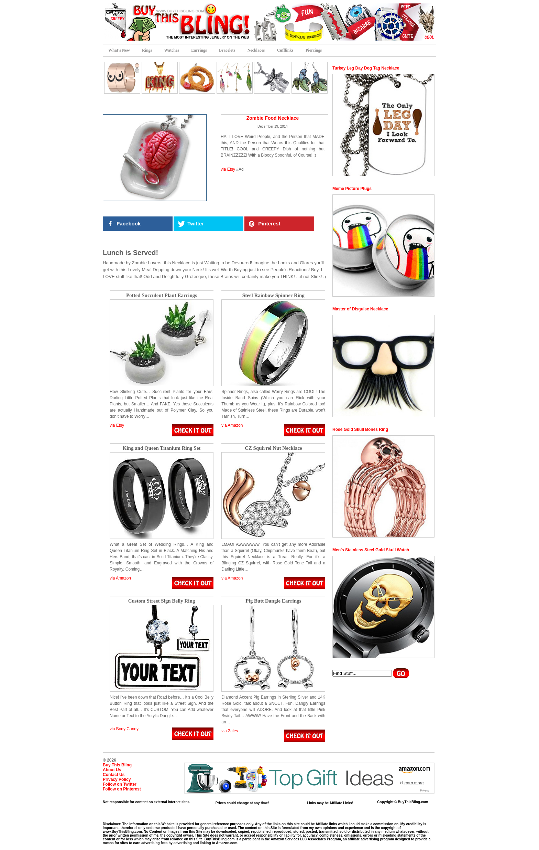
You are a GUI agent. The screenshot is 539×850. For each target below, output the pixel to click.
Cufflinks (285, 50)
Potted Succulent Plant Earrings (161, 295)
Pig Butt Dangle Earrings (273, 601)
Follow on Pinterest (122, 789)
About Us (112, 769)
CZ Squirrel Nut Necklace (273, 448)
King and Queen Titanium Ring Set (162, 448)
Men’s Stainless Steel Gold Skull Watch (370, 550)
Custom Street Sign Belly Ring (161, 601)
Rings (147, 50)
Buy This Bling (117, 765)
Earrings (199, 50)
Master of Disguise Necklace (360, 309)
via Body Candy (124, 728)
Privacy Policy (117, 779)
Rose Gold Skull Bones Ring (360, 429)
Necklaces (256, 50)
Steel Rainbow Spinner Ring (273, 295)
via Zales (229, 731)
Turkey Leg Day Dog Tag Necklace (365, 68)
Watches (171, 50)
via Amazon (232, 425)
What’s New (119, 50)
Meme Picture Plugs (352, 188)
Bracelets (227, 50)
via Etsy (228, 169)
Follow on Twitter (119, 784)
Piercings (314, 50)
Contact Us (113, 774)
